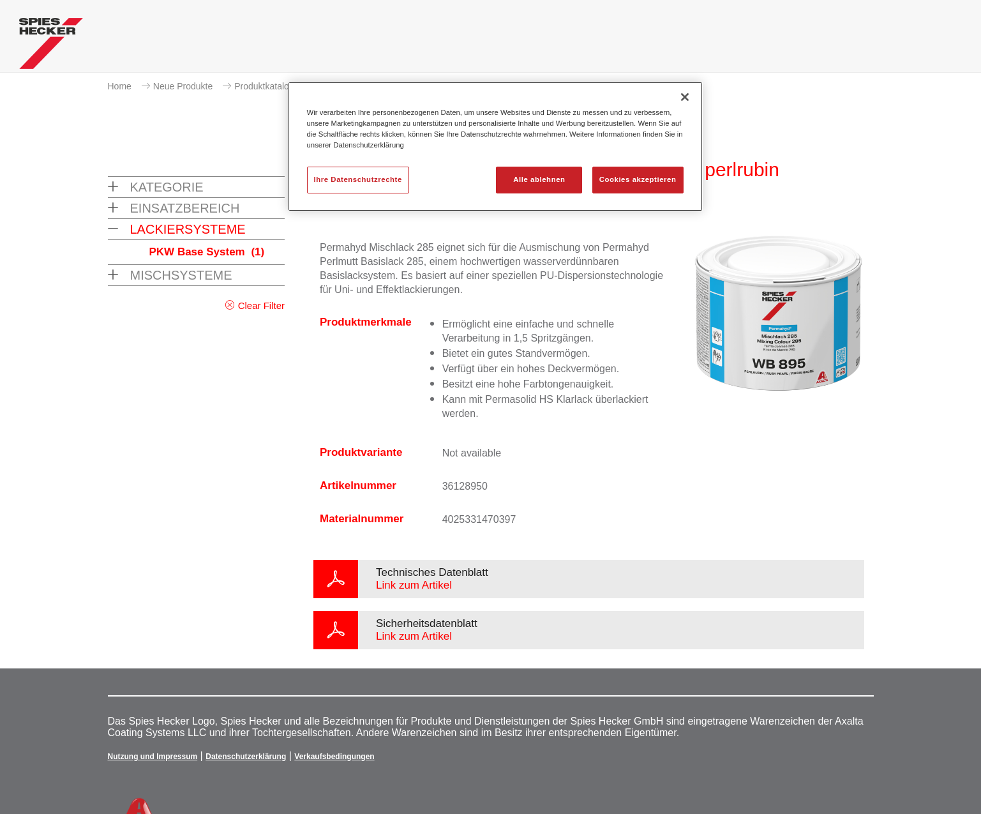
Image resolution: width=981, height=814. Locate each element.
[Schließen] (685, 97)
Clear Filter (261, 305)
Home (119, 86)
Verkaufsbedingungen (334, 756)
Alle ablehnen (539, 179)
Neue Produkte (183, 86)
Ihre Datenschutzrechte (358, 179)
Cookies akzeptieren (638, 179)
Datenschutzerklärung (246, 756)
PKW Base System (207, 252)
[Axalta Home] (51, 46)
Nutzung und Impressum (153, 756)
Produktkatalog (264, 86)
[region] (495, 146)
